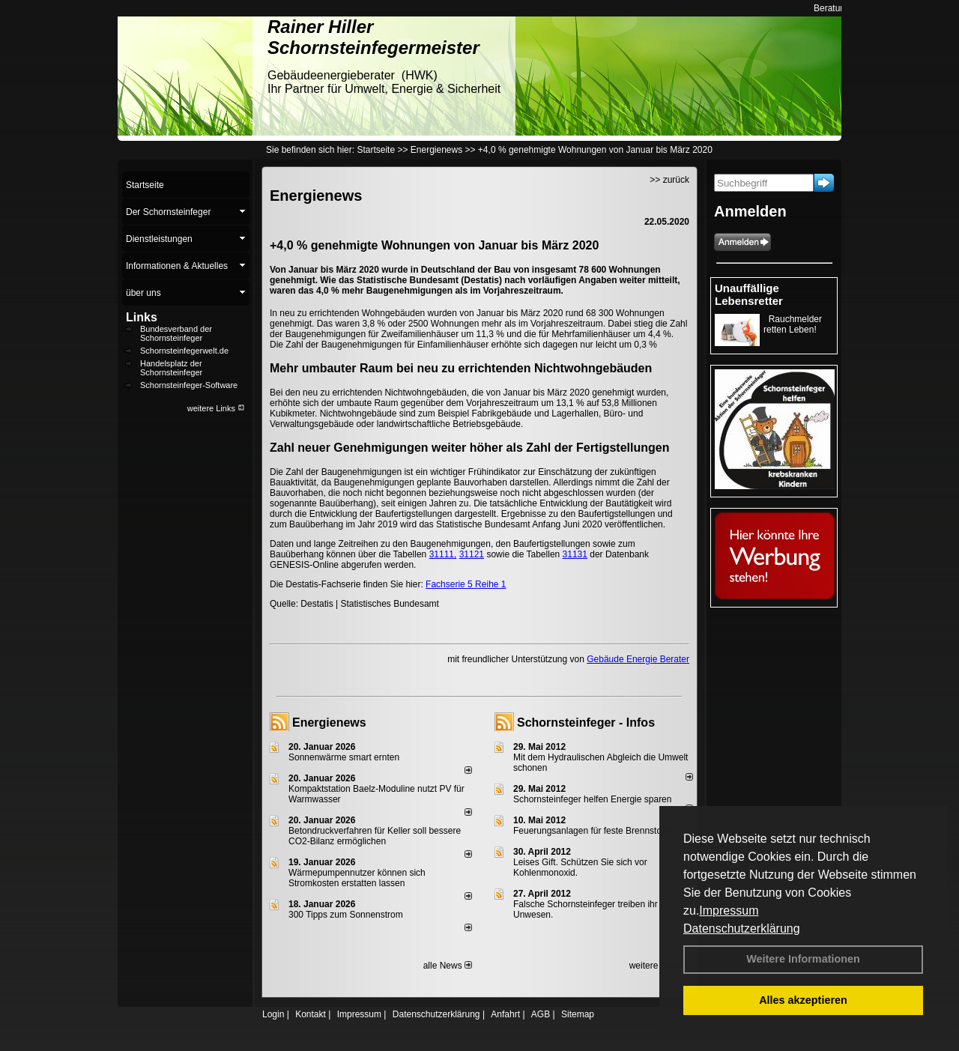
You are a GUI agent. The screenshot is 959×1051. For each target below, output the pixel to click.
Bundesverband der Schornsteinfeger (176, 333)
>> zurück (669, 180)
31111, (443, 554)
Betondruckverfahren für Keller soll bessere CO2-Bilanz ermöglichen (374, 836)
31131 (575, 554)
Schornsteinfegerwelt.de (184, 350)
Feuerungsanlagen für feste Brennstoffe (592, 831)
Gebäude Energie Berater (638, 659)
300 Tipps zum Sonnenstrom (345, 914)
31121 (471, 554)
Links (141, 317)
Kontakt (310, 1014)
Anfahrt (505, 1014)
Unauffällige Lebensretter (749, 294)
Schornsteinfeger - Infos (586, 722)
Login (273, 1014)
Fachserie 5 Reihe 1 (466, 584)
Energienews (329, 722)
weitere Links (216, 408)
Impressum (728, 910)
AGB (540, 1014)
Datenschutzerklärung (741, 928)
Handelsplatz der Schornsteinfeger (171, 368)
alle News (447, 965)
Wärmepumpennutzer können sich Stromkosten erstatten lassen (357, 877)
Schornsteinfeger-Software (189, 385)
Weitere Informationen (803, 959)
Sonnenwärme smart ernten (343, 757)
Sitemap (577, 1014)
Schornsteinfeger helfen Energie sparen (592, 799)
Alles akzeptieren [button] (803, 1000)
